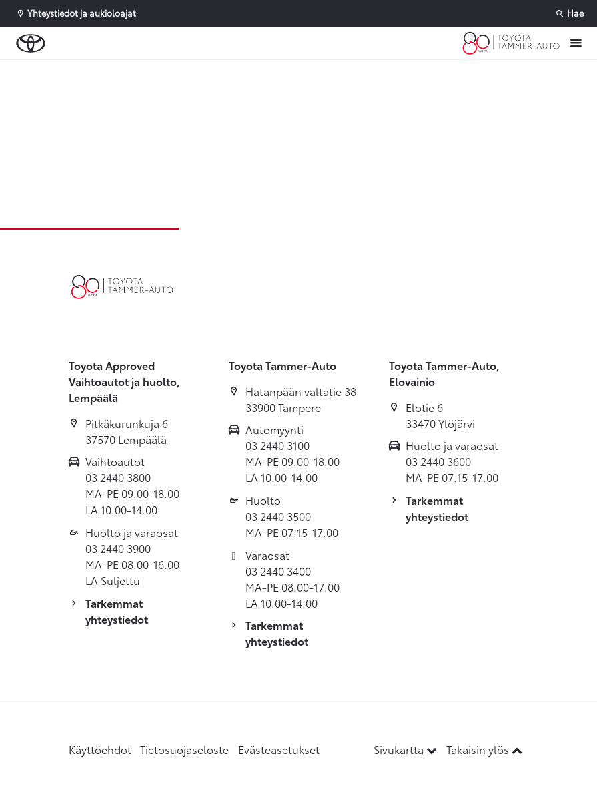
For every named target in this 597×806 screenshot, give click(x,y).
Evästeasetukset (279, 749)
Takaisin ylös (484, 749)
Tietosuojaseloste (184, 749)
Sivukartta (407, 749)
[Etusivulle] (511, 43)
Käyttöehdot (100, 749)
